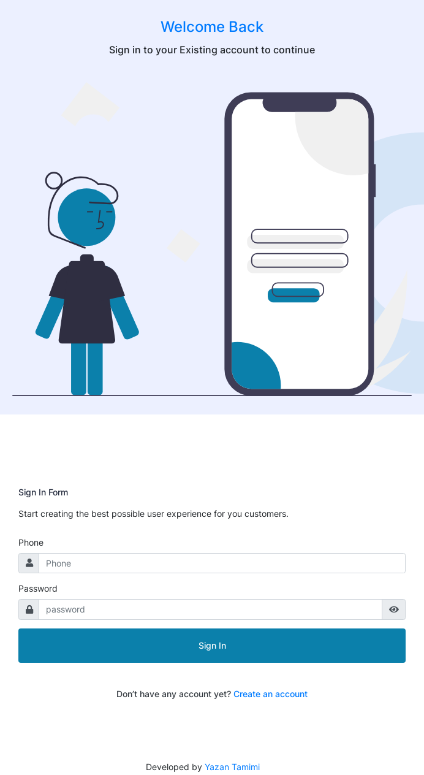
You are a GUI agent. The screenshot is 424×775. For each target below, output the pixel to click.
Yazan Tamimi (232, 767)
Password (38, 588)
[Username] (222, 563)
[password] (210, 609)
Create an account (270, 694)
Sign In (212, 645)
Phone (31, 542)
